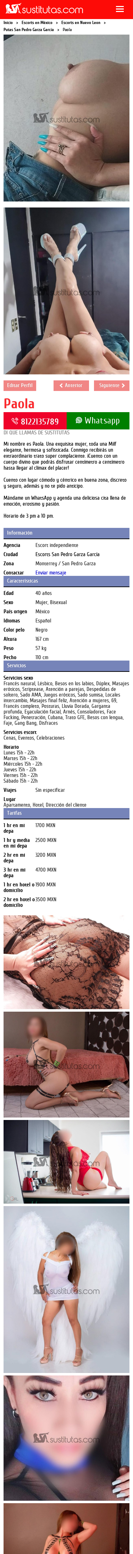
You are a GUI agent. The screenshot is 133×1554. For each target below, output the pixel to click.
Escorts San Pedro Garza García (67, 555)
